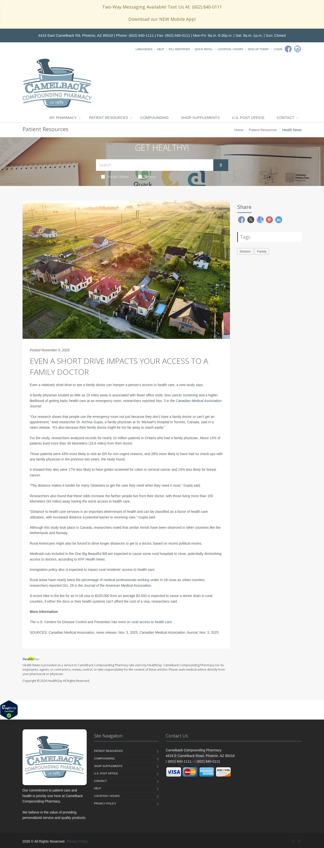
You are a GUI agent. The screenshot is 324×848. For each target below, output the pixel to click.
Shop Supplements (200, 117)
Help (160, 49)
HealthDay (55, 681)
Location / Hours (230, 49)
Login (278, 49)
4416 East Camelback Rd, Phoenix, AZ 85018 (75, 35)
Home (238, 130)
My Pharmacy (63, 117)
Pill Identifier (179, 49)
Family (261, 251)
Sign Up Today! (258, 49)
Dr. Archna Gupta (89, 422)
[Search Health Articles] (155, 165)
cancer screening (185, 395)
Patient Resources (108, 117)
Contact (285, 117)
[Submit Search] (220, 165)
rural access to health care (152, 622)
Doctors (245, 251)
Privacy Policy (105, 803)
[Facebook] (288, 49)
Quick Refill (203, 49)
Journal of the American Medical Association (117, 585)
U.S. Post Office (248, 117)
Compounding (154, 117)
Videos (147, 176)
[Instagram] (297, 49)
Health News (115, 176)
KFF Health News (91, 559)
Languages (144, 49)
